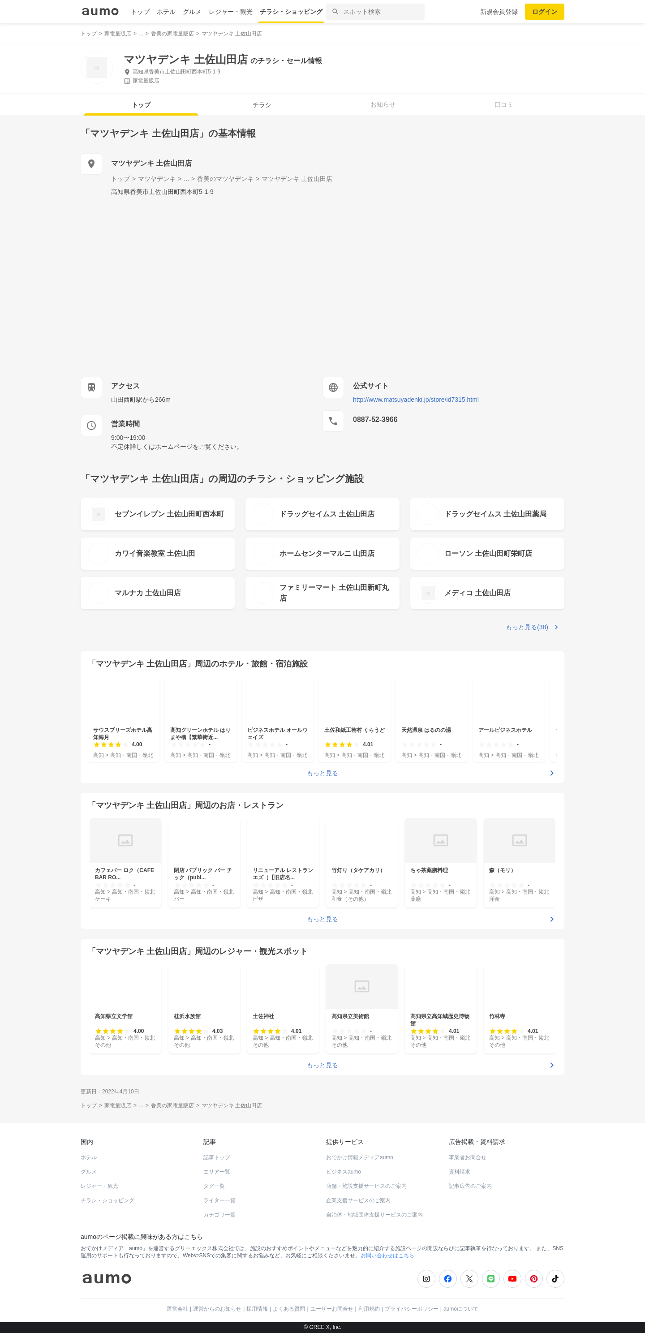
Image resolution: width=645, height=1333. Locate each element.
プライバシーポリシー (412, 1309)
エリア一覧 (216, 1171)
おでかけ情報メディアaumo (359, 1157)
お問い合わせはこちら (387, 1255)
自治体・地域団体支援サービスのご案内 (374, 1214)
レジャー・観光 (231, 11)
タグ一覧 (214, 1186)
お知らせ (383, 104)
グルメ (192, 11)
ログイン (544, 11)
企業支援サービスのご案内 (358, 1200)
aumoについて (460, 1309)
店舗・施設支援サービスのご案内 (366, 1186)
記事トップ (216, 1157)
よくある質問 (289, 1309)
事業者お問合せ (467, 1157)
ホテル (166, 11)
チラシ (262, 104)
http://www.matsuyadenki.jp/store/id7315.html (416, 399)
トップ (140, 11)
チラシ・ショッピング (291, 11)
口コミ (503, 104)
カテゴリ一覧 (219, 1214)
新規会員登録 (499, 11)
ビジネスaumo (343, 1171)
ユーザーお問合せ (331, 1309)
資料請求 (459, 1171)
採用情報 (257, 1309)
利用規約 (369, 1309)
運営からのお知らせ (217, 1309)
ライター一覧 (219, 1200)
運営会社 (177, 1309)
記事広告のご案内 (470, 1186)
